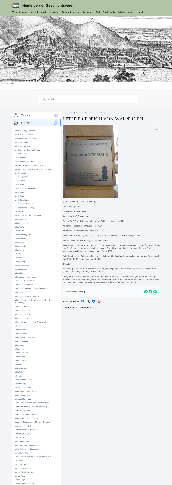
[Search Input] (90, 99)
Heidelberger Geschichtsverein (48, 5)
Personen (79, 113)
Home (65, 113)
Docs (71, 113)
